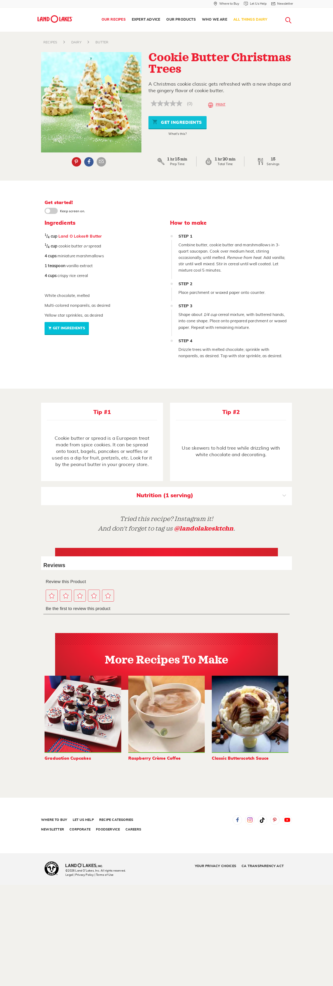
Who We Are (214, 19)
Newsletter (52, 829)
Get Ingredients (177, 122)
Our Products (181, 19)
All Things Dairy (250, 19)
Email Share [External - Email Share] (101, 162)
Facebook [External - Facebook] (89, 162)
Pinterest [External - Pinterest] (76, 162)
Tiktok (262, 820)
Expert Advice (146, 19)
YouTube (287, 820)
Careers (133, 829)
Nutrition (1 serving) (211, 496)
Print (217, 105)
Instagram (249, 820)
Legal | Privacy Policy (79, 874)
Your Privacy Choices (215, 866)
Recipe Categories (116, 820)
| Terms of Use (104, 874)
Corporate (80, 829)
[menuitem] (113, 20)
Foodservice (108, 829)
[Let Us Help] (255, 4)
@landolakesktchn (204, 528)
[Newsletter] (282, 4)
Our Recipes (114, 19)
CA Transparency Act (263, 866)
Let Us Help (83, 820)
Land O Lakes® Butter (80, 236)
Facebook (237, 820)
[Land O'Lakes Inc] (85, 866)
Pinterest (275, 820)
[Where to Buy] (226, 4)
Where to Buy (54, 820)
